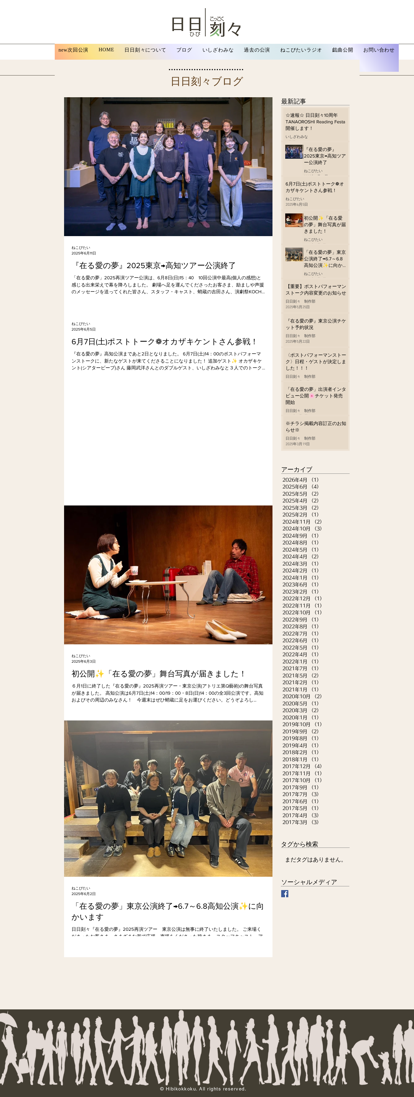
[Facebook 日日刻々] (284, 893)
